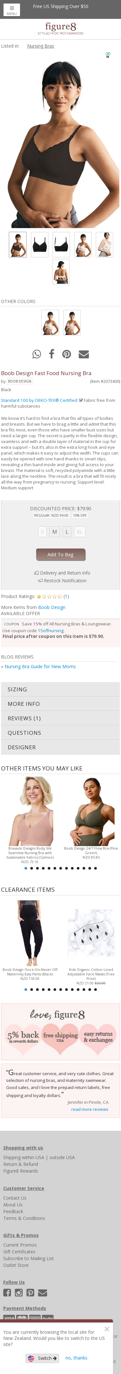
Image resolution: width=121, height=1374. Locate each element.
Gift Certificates (19, 1252)
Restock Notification (65, 580)
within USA (33, 1157)
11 (84, 868)
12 (89, 868)
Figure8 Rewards (20, 1171)
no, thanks (76, 1358)
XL (80, 531)
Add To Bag (60, 554)
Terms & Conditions (24, 1218)
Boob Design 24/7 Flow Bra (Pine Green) (91, 850)
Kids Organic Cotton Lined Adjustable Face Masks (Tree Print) (91, 974)
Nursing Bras (40, 46)
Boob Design (19, 381)
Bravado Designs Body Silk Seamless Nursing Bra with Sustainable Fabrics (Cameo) (30, 853)
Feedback (13, 1211)
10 (78, 868)
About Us (13, 1205)
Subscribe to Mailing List (28, 1258)
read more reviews (89, 1109)
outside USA (62, 1157)
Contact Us (14, 1198)
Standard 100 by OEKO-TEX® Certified (39, 400)
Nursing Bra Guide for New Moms (40, 666)
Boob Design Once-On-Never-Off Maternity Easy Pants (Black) (30, 971)
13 (95, 868)
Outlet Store (16, 1265)
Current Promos (20, 1245)
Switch (42, 1358)
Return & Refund (20, 1164)
